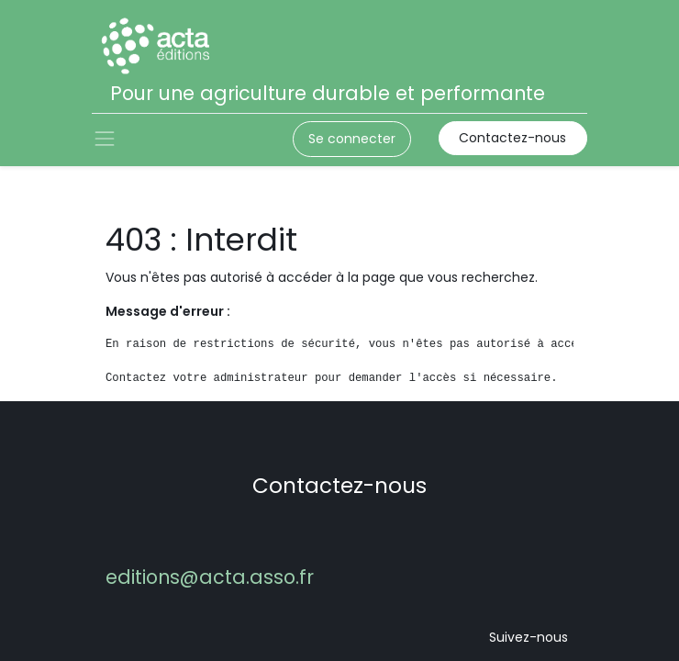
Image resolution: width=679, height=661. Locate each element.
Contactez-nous (512, 138)
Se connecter (351, 138)
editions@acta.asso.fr (210, 577)
